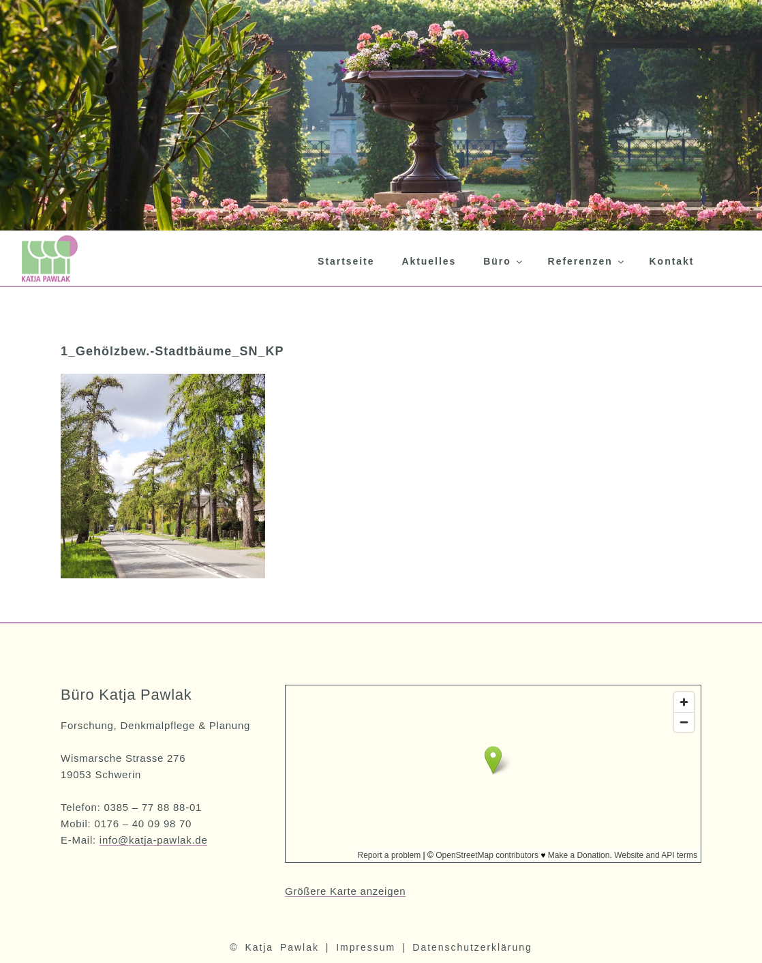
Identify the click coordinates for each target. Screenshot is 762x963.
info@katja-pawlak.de (154, 840)
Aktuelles (428, 261)
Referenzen (587, 261)
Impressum (365, 947)
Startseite (346, 261)
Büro (503, 261)
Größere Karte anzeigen (345, 891)
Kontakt (672, 261)
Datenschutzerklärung (472, 947)
